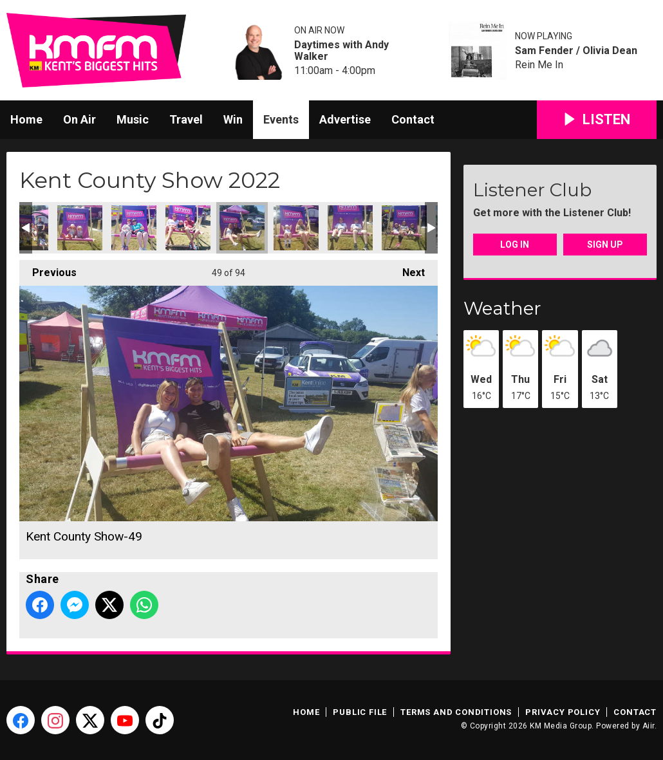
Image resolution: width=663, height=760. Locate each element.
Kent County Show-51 (350, 227)
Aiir (648, 725)
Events (281, 119)
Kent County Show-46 (79, 227)
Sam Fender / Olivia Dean (576, 51)
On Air (79, 119)
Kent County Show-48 (187, 227)
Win (233, 119)
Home (26, 119)
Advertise (345, 119)
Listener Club (532, 190)
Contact (412, 119)
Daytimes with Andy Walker (341, 50)
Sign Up (605, 244)
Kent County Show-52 (404, 227)
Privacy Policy (562, 712)
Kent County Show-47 (133, 227)
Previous (48, 269)
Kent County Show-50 (296, 227)
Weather (502, 308)
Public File (360, 712)
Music (133, 119)
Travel (186, 119)
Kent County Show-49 (242, 227)
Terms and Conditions (456, 712)
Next (407, 269)
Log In (514, 244)
